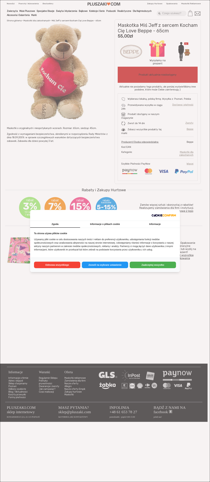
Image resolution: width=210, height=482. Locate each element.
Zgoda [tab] (55, 224)
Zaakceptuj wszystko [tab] (152, 265)
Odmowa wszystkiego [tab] (57, 265)
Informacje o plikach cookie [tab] (105, 224)
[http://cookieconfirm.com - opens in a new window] (164, 215)
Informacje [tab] (155, 224)
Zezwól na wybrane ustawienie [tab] (104, 265)
